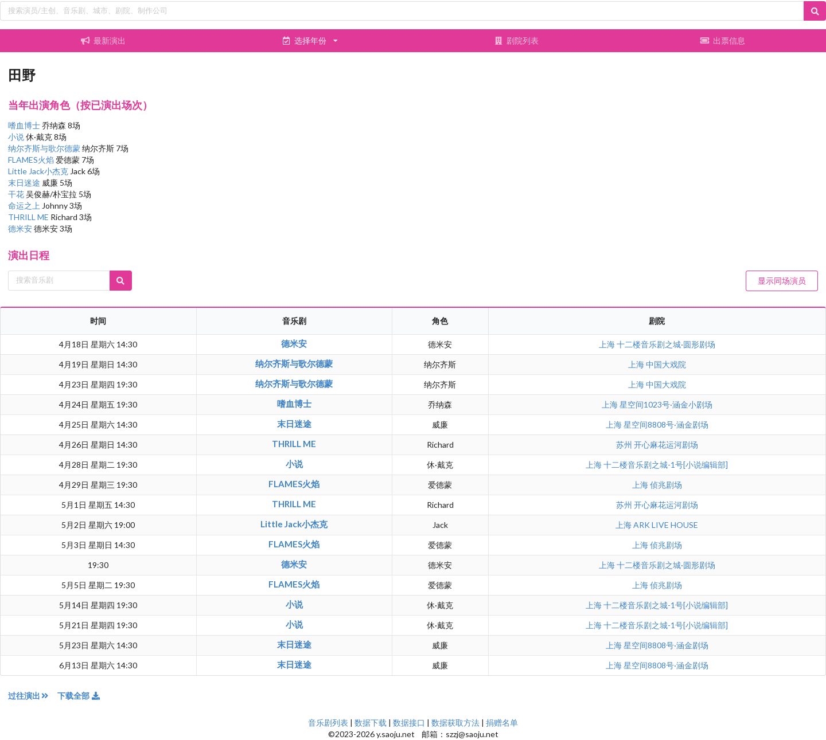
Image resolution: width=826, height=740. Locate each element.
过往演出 (32, 695)
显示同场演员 (782, 280)
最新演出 (103, 40)
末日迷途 (25, 182)
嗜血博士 (25, 125)
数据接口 (409, 722)
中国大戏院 (666, 364)
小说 (17, 137)
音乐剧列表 (328, 722)
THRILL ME (29, 217)
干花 (17, 194)
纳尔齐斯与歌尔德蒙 (45, 148)
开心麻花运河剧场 (666, 444)
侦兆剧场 (666, 485)
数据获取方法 (455, 722)
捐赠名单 (502, 722)
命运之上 (25, 205)
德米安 (21, 228)
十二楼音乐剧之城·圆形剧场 (666, 344)
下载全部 (79, 695)
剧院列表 (516, 40)
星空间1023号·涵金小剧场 (666, 404)
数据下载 (370, 722)
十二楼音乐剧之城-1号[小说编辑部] (665, 464)
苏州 (625, 444)
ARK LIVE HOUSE (665, 525)
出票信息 (722, 40)
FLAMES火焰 (32, 160)
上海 (608, 344)
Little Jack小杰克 (39, 171)
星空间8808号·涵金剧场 (666, 424)
